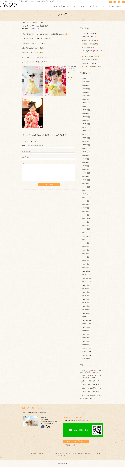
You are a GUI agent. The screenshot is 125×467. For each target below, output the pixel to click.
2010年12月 (85, 316)
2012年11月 (85, 236)
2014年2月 (85, 187)
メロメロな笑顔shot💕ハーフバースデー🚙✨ (91, 51)
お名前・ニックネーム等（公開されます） (34, 145)
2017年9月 (85, 138)
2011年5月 (85, 299)
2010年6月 (85, 337)
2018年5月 (85, 113)
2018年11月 (85, 103)
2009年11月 (85, 351)
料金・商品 (111, 6)
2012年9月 (85, 243)
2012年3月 (85, 264)
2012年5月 (85, 257)
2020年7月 (85, 88)
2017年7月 (85, 141)
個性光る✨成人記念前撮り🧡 (90, 56)
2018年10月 (85, 106)
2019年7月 (85, 99)
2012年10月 (85, 239)
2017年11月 (85, 131)
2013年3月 (85, 222)
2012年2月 (85, 267)
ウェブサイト (25, 157)
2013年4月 (85, 218)
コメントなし (33, 28)
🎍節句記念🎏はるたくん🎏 (90, 40)
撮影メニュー (66, 6)
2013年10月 (85, 197)
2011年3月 (85, 306)
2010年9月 (85, 327)
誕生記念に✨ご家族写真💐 (90, 44)
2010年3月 (85, 344)
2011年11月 (85, 278)
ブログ (104, 6)
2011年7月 (85, 292)
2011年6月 (85, 295)
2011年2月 (85, 309)
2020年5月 (85, 95)
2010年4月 (85, 341)
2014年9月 (85, 176)
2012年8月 (85, 246)
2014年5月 (85, 183)
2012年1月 (85, 271)
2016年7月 (85, 159)
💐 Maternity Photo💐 (88, 47)
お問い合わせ (120, 6)
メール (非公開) (26, 151)
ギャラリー (76, 6)
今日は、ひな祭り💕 (88, 370)
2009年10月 (85, 355)
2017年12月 (85, 127)
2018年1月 (85, 124)
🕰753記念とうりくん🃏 (89, 37)
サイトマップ (97, 453)
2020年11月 (85, 78)
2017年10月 (85, 134)
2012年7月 (85, 250)
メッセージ (25, 163)
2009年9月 (85, 358)
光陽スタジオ (64, 463)
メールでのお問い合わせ (76, 441)
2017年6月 (85, 145)
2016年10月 (85, 152)
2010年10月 (85, 323)
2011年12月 (85, 274)
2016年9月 (85, 155)
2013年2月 (85, 225)
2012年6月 (85, 253)
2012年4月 (85, 260)
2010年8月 (85, 330)
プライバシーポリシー (63, 455)
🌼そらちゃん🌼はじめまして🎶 (91, 66)
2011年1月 (85, 313)
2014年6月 (85, 180)
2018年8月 (85, 110)
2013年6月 (85, 211)
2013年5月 (85, 215)
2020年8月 (85, 85)
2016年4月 (85, 169)
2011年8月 (85, 288)
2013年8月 (85, 204)
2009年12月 (85, 348)
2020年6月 (85, 92)
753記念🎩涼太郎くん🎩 (89, 33)
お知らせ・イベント (87, 6)
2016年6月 (85, 162)
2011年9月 (85, 285)
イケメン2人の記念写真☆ (89, 381)
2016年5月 (85, 166)
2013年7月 (85, 208)
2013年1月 (85, 229)
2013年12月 (85, 190)
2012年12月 (85, 232)
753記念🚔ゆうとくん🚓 (89, 63)
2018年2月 (85, 120)
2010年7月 (85, 334)
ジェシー (94, 372)
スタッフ (97, 6)
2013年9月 (85, 201)
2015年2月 (85, 173)
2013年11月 (85, 194)
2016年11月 (85, 148)
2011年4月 (85, 302)
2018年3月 (85, 117)
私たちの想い (57, 6)
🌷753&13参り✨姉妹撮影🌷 (90, 59)
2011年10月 (85, 281)
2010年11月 (85, 320)
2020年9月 (85, 81)
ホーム (23, 22)
